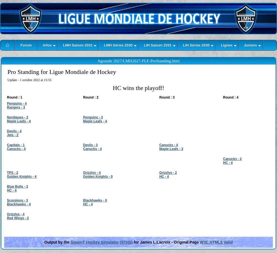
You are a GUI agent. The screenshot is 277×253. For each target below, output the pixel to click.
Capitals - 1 (16, 145)
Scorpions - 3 (17, 200)
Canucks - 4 (16, 149)
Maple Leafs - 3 (171, 149)
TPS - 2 (12, 173)
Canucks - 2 (232, 159)
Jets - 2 (12, 135)
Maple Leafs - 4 (19, 121)
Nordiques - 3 (17, 117)
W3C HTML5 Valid (216, 242)
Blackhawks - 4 (19, 204)
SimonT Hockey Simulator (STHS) (102, 242)
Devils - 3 (90, 145)
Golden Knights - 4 (22, 177)
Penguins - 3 (93, 117)
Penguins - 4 (17, 103)
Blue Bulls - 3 (17, 187)
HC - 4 (228, 163)
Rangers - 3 (16, 107)
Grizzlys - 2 (168, 173)
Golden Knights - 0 (98, 177)
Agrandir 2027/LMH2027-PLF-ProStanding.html (139, 61)
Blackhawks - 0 (95, 200)
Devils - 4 (14, 131)
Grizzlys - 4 (92, 173)
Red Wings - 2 (18, 218)
